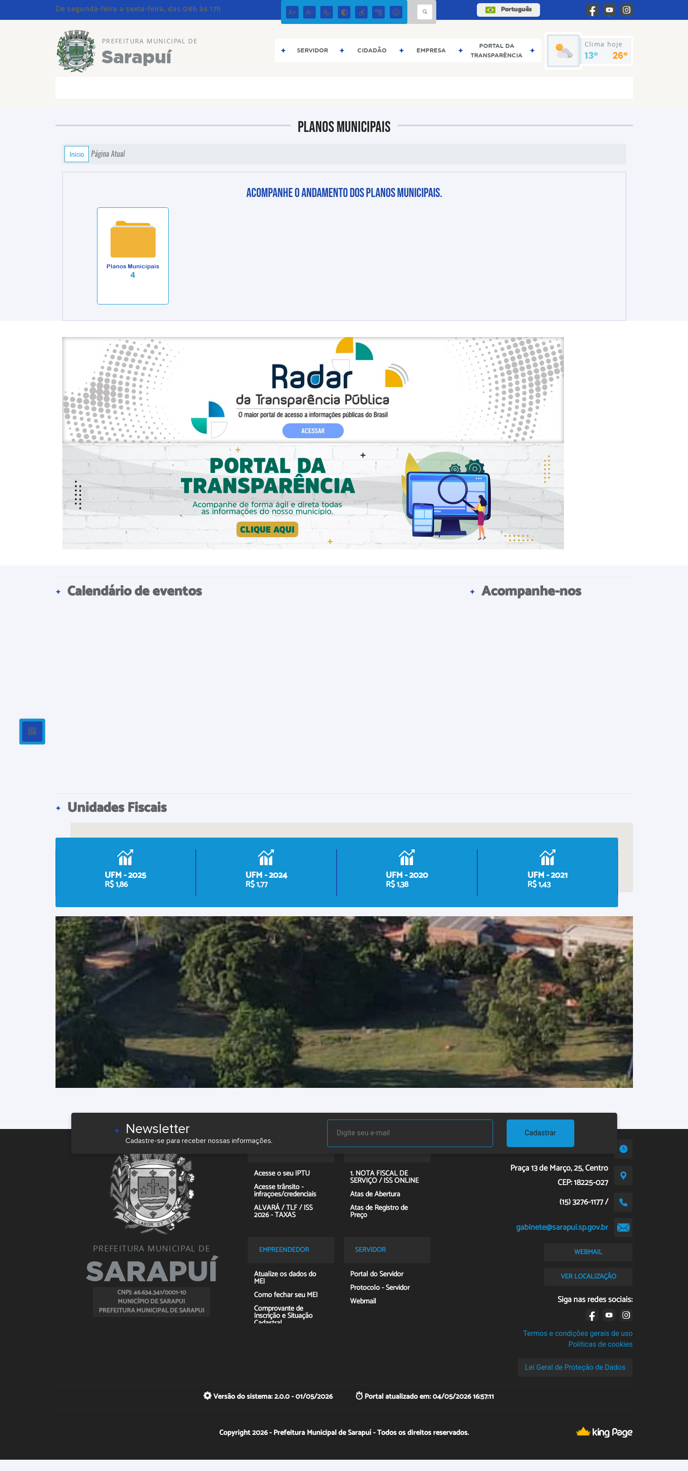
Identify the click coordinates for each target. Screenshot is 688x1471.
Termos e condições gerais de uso (578, 1333)
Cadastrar (540, 1133)
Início (76, 154)
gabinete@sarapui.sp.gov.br (562, 1227)
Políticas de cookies (600, 1344)
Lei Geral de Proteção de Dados (575, 1367)
